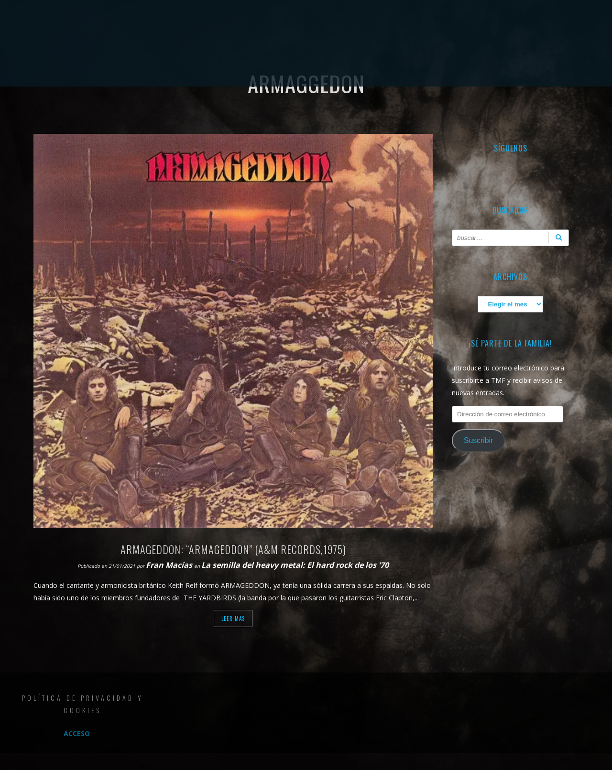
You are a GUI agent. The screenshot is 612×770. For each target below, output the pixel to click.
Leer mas (233, 618)
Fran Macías (170, 565)
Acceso (77, 733)
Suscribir (478, 440)
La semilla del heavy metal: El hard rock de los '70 (295, 565)
